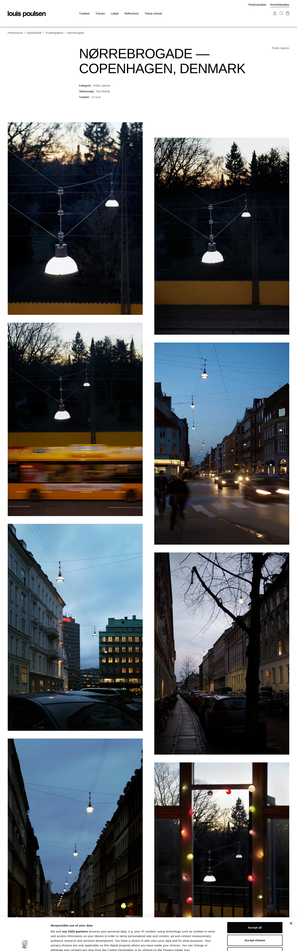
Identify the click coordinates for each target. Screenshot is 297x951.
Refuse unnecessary (255, 920)
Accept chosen (255, 907)
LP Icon (96, 97)
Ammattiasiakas (279, 4)
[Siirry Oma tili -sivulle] (274, 17)
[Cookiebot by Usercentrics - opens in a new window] (25, 943)
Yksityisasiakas (257, 4)
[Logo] (27, 14)
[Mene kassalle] (287, 17)
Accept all (255, 895)
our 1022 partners (75, 899)
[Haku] (281, 17)
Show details (203, 943)
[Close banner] (291, 891)
